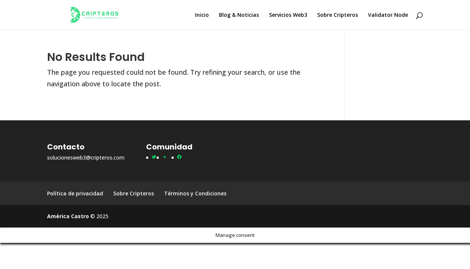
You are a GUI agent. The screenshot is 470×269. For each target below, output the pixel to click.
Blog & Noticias (239, 15)
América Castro (68, 216)
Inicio (202, 15)
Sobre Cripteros (337, 15)
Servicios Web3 (288, 15)
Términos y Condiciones (195, 193)
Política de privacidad (75, 193)
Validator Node (388, 15)
